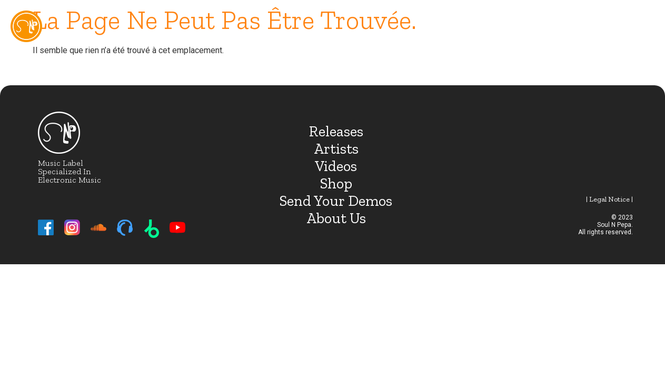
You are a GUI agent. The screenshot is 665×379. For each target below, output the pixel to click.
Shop (336, 183)
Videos (336, 166)
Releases (336, 131)
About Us (336, 218)
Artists (336, 148)
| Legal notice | (609, 199)
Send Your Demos (336, 201)
